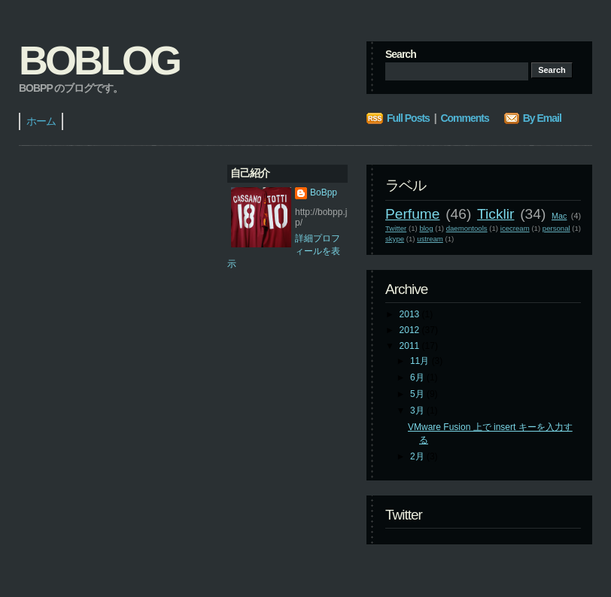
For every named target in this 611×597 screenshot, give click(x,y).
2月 (418, 456)
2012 (411, 330)
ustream (430, 239)
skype (394, 239)
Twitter (395, 228)
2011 (411, 346)
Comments (464, 118)
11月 (421, 361)
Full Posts (408, 118)
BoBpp (323, 192)
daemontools (467, 228)
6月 (418, 377)
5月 (418, 394)
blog (426, 228)
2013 (411, 314)
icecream (515, 228)
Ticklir (495, 214)
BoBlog (99, 60)
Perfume (412, 214)
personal (556, 228)
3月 (418, 410)
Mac (559, 215)
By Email (542, 118)
